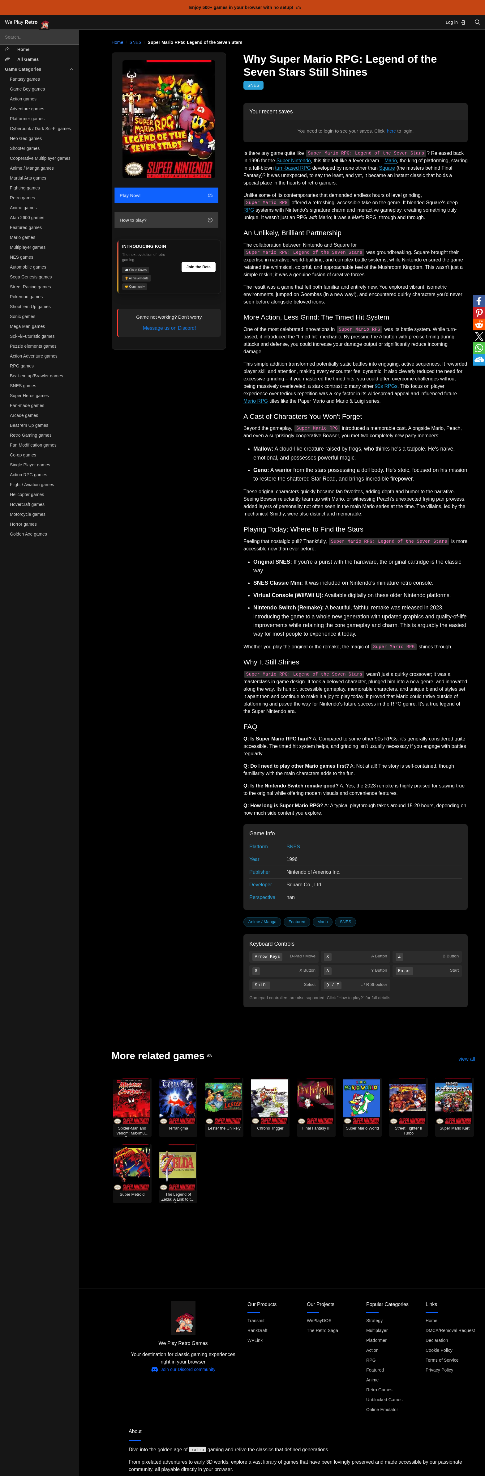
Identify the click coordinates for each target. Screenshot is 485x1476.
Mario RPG (255, 401)
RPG (248, 210)
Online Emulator (382, 1409)
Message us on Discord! (169, 328)
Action (372, 1350)
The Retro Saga (322, 1330)
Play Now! (166, 195)
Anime (372, 1379)
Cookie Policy (439, 1350)
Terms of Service (442, 1360)
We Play (27, 22)
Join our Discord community (183, 1369)
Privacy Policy (439, 1370)
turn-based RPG (293, 168)
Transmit (255, 1320)
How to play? (166, 220)
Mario (390, 160)
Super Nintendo (294, 160)
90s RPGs (386, 386)
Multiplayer (377, 1330)
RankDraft (257, 1330)
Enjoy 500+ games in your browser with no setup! (245, 7)
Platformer (376, 1340)
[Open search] (477, 22)
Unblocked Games (384, 1399)
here (391, 131)
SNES (136, 42)
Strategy (374, 1320)
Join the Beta (199, 267)
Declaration (437, 1340)
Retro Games (379, 1389)
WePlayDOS (319, 1320)
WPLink (255, 1340)
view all (466, 1059)
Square (387, 168)
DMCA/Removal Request (450, 1330)
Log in (455, 22)
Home (117, 42)
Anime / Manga (262, 921)
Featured (297, 921)
